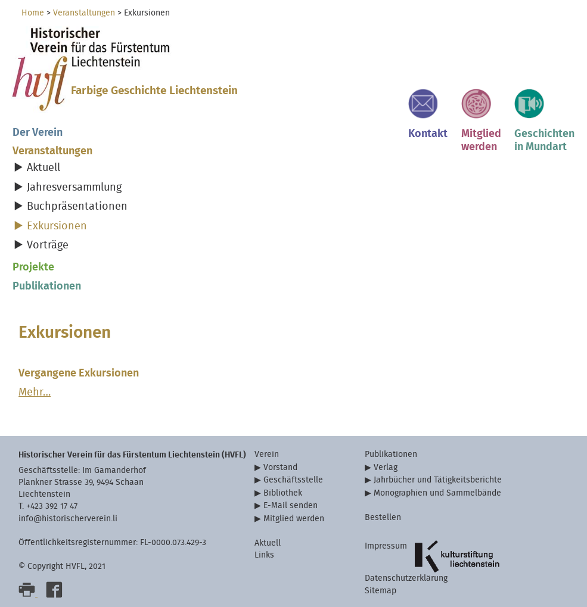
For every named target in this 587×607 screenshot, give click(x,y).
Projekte (33, 267)
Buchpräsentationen (77, 206)
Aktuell (43, 167)
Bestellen (383, 517)
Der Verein (38, 132)
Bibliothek (282, 492)
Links (264, 554)
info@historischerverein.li (67, 518)
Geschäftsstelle (293, 479)
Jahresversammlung (74, 187)
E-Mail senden (290, 505)
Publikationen (47, 286)
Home (32, 13)
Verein (266, 454)
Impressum (386, 545)
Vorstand (280, 467)
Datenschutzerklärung (406, 578)
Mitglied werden (293, 518)
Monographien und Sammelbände (437, 492)
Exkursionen (57, 226)
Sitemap (380, 590)
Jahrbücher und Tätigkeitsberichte (438, 479)
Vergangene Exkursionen (78, 373)
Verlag (385, 467)
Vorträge (48, 245)
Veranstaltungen (84, 13)
